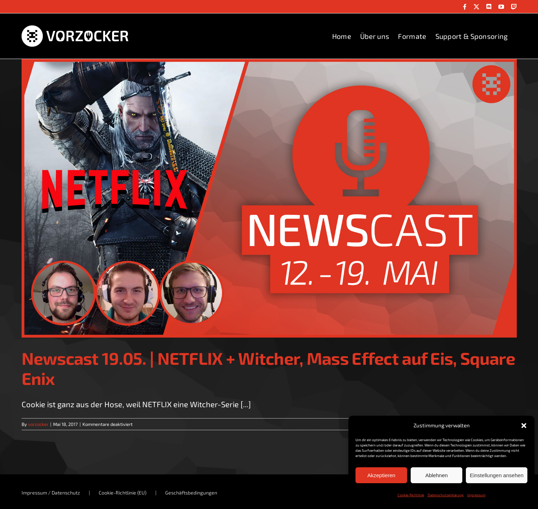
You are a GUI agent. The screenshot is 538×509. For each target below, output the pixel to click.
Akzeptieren (381, 475)
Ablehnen (436, 475)
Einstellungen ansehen (496, 475)
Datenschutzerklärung (446, 495)
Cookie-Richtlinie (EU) (122, 493)
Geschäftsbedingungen (191, 493)
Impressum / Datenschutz (51, 493)
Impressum (476, 495)
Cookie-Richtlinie (411, 495)
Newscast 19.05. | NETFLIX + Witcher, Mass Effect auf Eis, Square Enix (268, 368)
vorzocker (38, 424)
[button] (523, 425)
